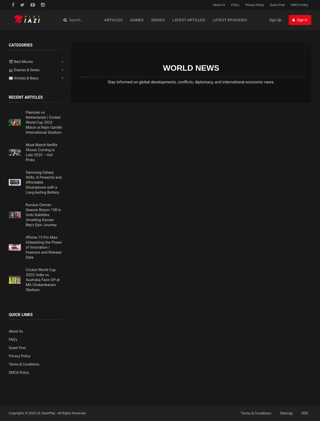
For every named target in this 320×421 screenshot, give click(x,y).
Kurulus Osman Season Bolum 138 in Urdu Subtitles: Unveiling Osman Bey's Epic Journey (43, 215)
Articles (113, 20)
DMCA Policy (299, 5)
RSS (305, 413)
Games (137, 20)
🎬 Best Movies (21, 62)
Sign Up (275, 20)
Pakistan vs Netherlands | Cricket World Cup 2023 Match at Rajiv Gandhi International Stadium (44, 122)
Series (158, 20)
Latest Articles (189, 20)
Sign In (300, 20)
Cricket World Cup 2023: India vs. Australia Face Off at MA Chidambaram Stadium (43, 280)
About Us (219, 5)
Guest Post (277, 5)
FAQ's (235, 5)
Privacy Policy (254, 5)
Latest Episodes (230, 20)
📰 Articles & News (23, 78)
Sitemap (286, 413)
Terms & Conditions (24, 364)
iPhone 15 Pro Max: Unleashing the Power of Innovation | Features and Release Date (44, 247)
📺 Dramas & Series (24, 70)
